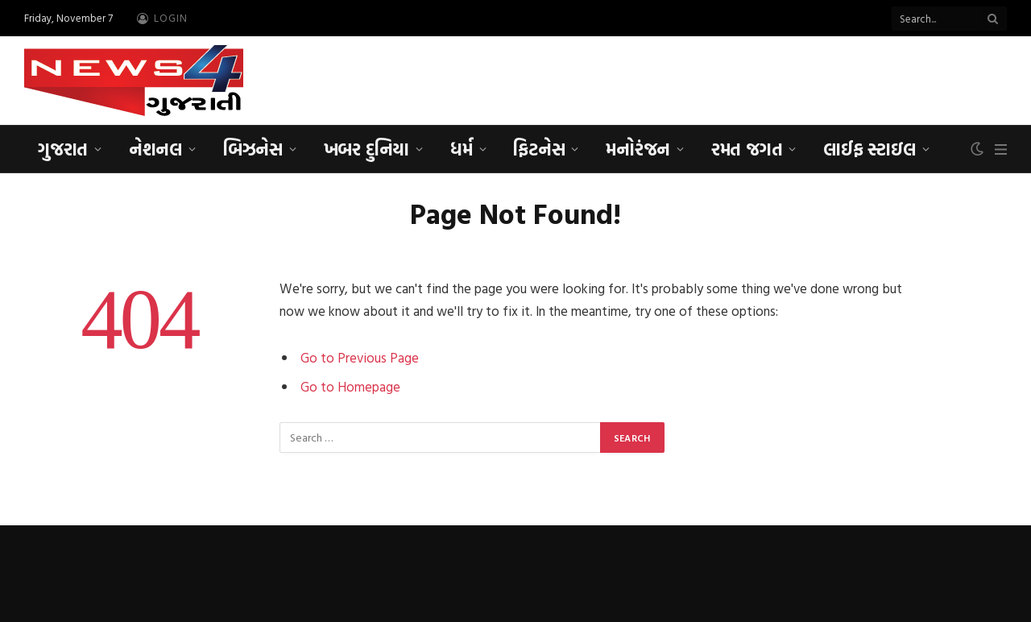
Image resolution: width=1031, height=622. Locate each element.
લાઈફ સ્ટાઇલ (869, 148)
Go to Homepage (350, 386)
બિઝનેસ (253, 148)
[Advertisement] (713, 78)
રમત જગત (746, 148)
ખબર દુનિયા (366, 148)
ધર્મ (461, 148)
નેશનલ (155, 148)
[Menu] (1001, 149)
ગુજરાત (63, 148)
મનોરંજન (638, 148)
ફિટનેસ (539, 148)
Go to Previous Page (359, 357)
